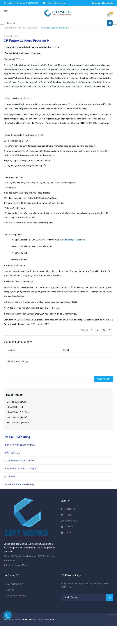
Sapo (52, 619)
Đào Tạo (10, 590)
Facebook (70, 509)
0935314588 (33, 3)
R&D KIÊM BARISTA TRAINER (19, 460)
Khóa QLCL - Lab (15, 407)
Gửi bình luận (103, 379)
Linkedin (69, 526)
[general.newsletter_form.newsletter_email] (87, 597)
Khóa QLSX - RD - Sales (18, 412)
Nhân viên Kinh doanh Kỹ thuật (19, 444)
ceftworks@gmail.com (54, 3)
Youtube (69, 532)
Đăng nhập (107, 3)
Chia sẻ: (85, 330)
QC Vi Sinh (9, 476)
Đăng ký (96, 3)
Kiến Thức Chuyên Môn (18, 422)
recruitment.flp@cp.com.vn (72, 239)
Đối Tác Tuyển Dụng (17, 402)
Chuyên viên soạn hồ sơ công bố (20, 468)
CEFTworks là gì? (14, 584)
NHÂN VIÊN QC (12, 452)
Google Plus (71, 520)
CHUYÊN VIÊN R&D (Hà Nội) (19, 484)
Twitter (68, 515)
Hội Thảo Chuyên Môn (17, 417)
